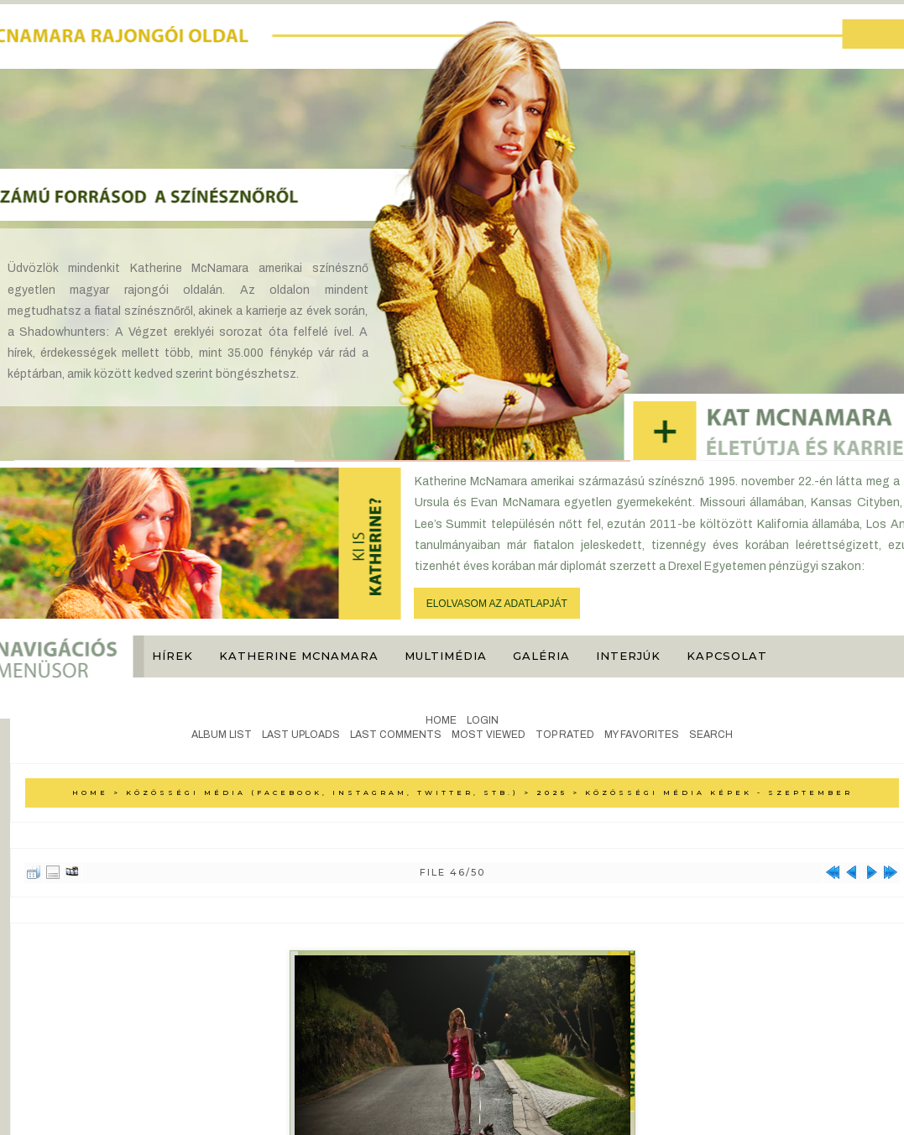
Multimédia (446, 655)
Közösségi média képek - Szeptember (719, 792)
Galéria (541, 655)
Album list (221, 734)
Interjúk (628, 655)
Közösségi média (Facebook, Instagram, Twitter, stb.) (322, 792)
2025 (551, 792)
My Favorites (641, 734)
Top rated (565, 734)
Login (483, 720)
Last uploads (301, 734)
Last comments (396, 734)
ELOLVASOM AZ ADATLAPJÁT (496, 603)
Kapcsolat (727, 655)
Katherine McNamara (299, 655)
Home (441, 720)
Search (711, 734)
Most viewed (488, 734)
